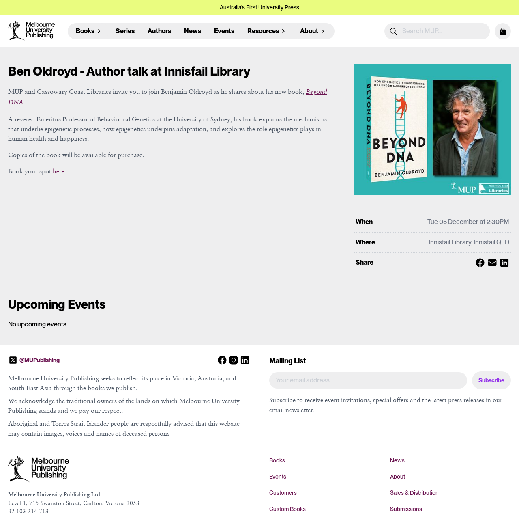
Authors (159, 31)
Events (224, 31)
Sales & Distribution (414, 493)
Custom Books (287, 509)
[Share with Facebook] (479, 263)
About (397, 476)
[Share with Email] (491, 263)
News (192, 31)
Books (277, 460)
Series (125, 31)
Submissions (406, 509)
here (58, 171)
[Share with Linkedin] (503, 263)
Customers (283, 493)
